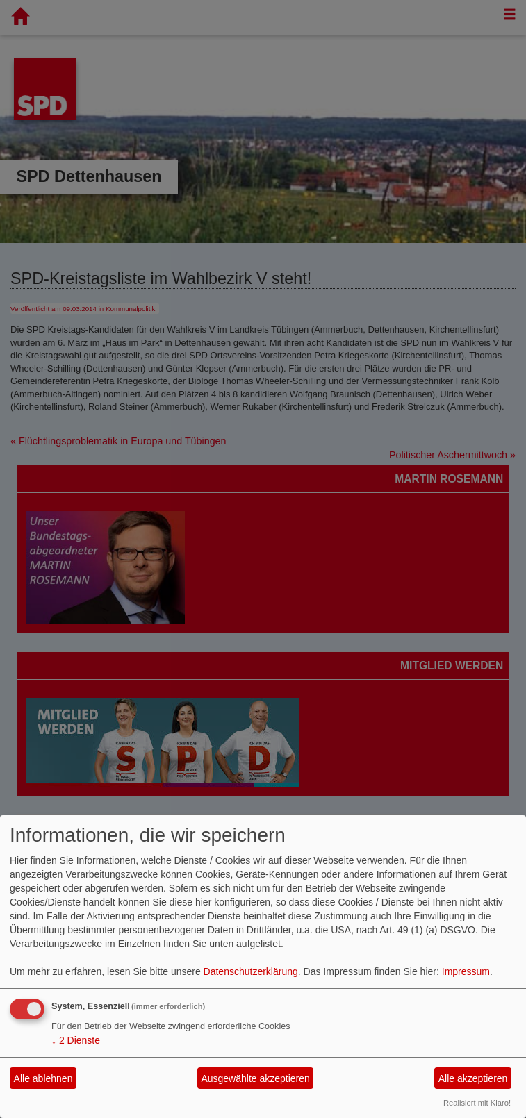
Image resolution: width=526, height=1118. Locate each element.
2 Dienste (75, 1040)
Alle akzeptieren (473, 1078)
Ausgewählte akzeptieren (255, 1078)
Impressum (466, 971)
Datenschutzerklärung (251, 971)
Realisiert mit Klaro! (477, 1103)
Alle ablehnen (43, 1078)
